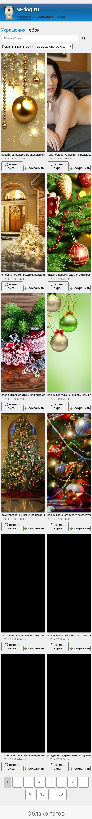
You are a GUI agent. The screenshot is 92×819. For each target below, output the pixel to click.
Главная (24, 17)
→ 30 (58, 794)
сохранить (34, 168)
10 (42, 794)
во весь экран (12, 166)
